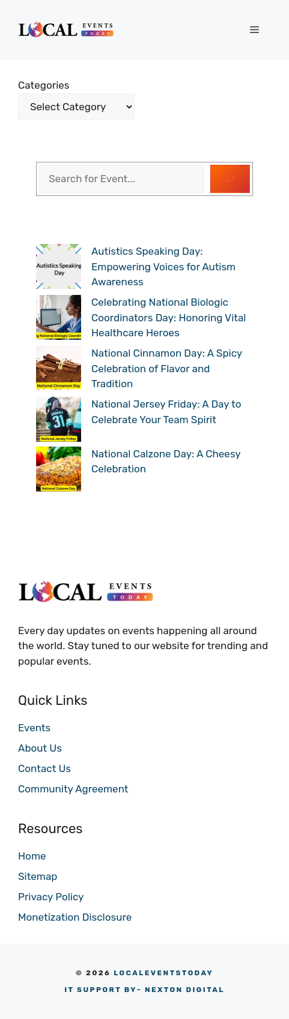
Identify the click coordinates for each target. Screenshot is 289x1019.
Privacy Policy (51, 897)
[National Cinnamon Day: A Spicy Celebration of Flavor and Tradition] (58, 371)
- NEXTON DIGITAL (144, 989)
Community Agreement (73, 789)
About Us (40, 748)
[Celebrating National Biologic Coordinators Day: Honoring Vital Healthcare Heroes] (58, 320)
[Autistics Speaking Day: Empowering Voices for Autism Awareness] (58, 269)
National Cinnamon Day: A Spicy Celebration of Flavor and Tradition (166, 368)
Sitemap (37, 876)
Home (32, 856)
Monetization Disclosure (75, 917)
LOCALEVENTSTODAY (163, 973)
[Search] (230, 179)
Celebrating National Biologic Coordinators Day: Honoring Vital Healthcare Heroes (168, 317)
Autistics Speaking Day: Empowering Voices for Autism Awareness (163, 266)
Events (34, 728)
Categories (43, 85)
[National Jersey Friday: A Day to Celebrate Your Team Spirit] (58, 422)
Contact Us (44, 768)
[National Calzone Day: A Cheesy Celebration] (58, 471)
